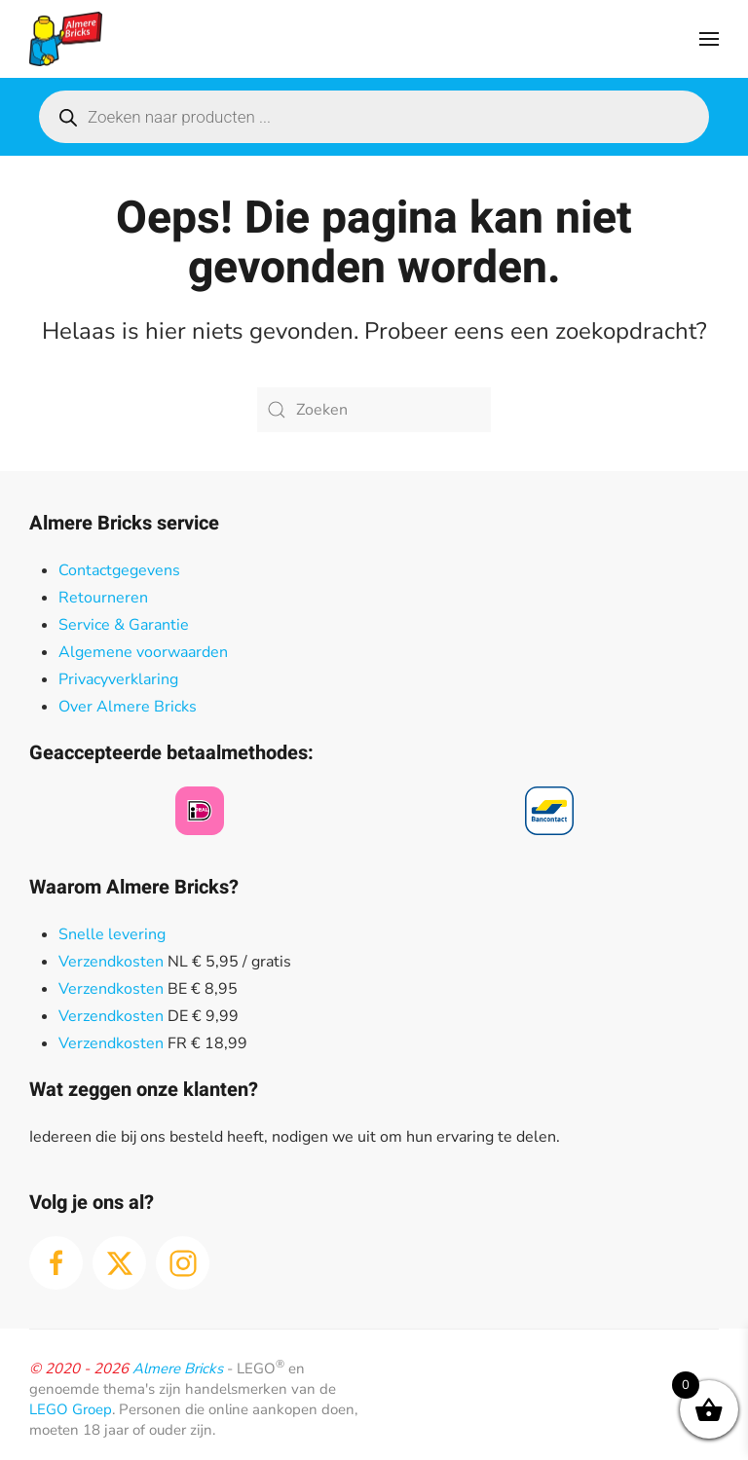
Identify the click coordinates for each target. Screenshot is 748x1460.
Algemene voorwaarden (143, 652)
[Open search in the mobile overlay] (374, 117)
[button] (709, 39)
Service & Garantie (123, 625)
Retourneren (103, 597)
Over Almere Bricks (127, 706)
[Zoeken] (374, 409)
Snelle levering (112, 934)
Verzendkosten (111, 961)
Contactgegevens (119, 570)
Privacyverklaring (118, 679)
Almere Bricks (177, 1368)
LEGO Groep (70, 1409)
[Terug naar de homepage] (65, 39)
